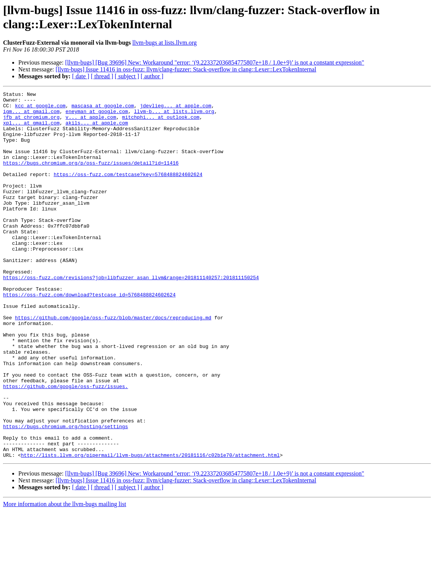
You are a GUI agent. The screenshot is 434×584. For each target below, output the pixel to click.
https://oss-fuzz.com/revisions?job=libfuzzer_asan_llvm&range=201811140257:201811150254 (131, 315)
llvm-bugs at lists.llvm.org (164, 42)
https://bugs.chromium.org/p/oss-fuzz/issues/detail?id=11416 (90, 177)
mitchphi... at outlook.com (160, 122)
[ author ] (152, 76)
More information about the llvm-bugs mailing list (64, 577)
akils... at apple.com (97, 129)
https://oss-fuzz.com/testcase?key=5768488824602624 (128, 191)
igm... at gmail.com (31, 115)
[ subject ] (127, 76)
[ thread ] (102, 76)
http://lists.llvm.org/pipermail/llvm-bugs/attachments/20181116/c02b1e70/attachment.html (150, 528)
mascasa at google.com (102, 108)
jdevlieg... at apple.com (175, 108)
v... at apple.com (91, 122)
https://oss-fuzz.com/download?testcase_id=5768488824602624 (89, 335)
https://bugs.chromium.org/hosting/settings (65, 493)
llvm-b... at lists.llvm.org (174, 115)
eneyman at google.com (97, 115)
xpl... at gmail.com (31, 129)
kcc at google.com (40, 108)
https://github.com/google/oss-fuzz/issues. (65, 445)
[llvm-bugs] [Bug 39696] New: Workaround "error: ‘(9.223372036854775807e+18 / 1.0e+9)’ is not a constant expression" (214, 62)
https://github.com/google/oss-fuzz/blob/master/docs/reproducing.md (113, 363)
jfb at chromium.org (31, 122)
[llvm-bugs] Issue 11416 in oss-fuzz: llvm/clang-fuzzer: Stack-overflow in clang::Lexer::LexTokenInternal (186, 69)
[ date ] (80, 76)
